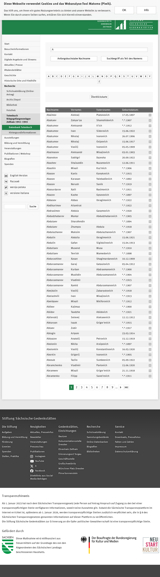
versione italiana (17, 193)
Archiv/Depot (14, 100)
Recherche (9, 86)
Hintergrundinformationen (22, 133)
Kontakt (8, 54)
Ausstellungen (11, 138)
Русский (12, 181)
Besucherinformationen (16, 49)
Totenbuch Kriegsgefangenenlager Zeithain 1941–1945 (19, 119)
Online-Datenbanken (97, 442)
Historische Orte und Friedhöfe (20, 81)
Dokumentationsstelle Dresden (69, 443)
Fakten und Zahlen (124, 442)
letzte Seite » (126, 387)
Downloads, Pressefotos (127, 437)
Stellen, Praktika (10, 456)
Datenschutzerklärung (126, 452)
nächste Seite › (120, 387)
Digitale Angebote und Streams (20, 60)
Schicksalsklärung (96, 432)
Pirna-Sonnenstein (68, 473)
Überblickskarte (99, 97)
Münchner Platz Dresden (71, 469)
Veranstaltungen (12, 148)
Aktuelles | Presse (13, 65)
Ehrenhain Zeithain (68, 449)
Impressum (121, 447)
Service (119, 427)
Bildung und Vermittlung (17, 143)
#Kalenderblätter (13, 70)
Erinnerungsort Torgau (69, 454)
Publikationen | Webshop (17, 154)
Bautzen (62, 436)
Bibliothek (12, 105)
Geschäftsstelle (66, 459)
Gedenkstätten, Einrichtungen (68, 429)
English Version (16, 175)
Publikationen (37, 452)
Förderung (7, 442)
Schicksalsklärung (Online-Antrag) (20, 93)
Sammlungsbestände (98, 437)
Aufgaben (7, 432)
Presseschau (36, 447)
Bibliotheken (93, 452)
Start (6, 44)
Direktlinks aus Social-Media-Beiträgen (41, 477)
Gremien (6, 447)
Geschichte (10, 75)
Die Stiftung (9, 427)
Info (146, 9)
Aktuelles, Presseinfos (41, 432)
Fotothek (11, 110)
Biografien (9, 159)
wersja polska (15, 187)
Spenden (9, 164)
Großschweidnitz (67, 464)
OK (124, 9)
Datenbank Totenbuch (20, 127)
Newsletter (35, 437)
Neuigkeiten (38, 427)
